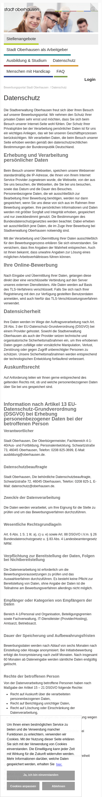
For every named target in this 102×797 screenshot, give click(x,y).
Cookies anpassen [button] (23, 786)
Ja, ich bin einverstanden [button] (40, 774)
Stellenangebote (21, 38)
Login (89, 79)
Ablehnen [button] (58, 786)
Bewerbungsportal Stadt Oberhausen (26, 87)
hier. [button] (59, 764)
